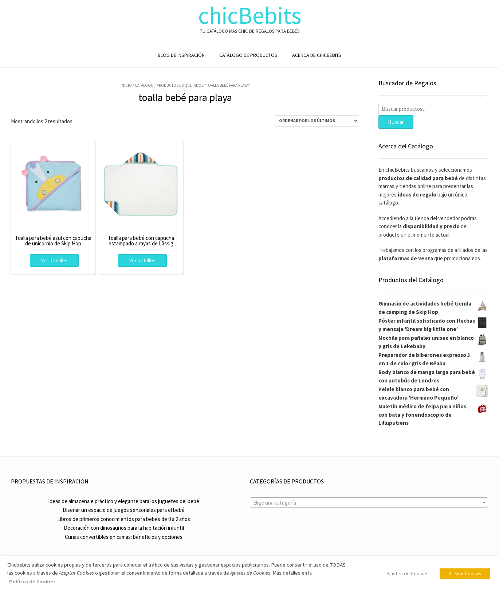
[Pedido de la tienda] (317, 121)
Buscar (396, 121)
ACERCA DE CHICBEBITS (316, 55)
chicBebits (249, 15)
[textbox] (369, 503)
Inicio (126, 85)
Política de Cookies (32, 581)
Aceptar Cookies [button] (465, 574)
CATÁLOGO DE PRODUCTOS (248, 55)
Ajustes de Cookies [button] (407, 573)
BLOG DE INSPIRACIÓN (181, 55)
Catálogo (144, 85)
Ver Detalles (54, 260)
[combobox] (369, 502)
